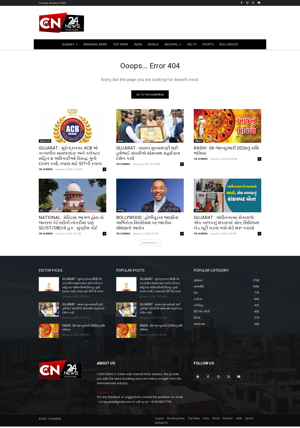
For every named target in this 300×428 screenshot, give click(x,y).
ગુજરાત (121, 142)
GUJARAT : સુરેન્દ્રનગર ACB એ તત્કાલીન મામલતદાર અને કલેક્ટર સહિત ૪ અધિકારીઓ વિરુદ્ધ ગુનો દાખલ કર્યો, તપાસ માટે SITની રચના (70, 157)
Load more (150, 244)
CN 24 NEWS (46, 170)
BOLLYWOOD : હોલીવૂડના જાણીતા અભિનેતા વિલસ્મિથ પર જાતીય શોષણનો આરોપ (147, 224)
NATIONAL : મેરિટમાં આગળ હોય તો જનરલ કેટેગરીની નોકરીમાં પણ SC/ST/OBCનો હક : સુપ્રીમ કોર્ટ (71, 224)
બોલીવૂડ (121, 211)
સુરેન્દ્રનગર (45, 142)
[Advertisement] (183, 24)
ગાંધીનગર (199, 211)
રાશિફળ (198, 142)
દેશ (41, 211)
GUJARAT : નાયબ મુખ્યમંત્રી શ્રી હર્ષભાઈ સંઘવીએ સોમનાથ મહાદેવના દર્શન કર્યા (148, 154)
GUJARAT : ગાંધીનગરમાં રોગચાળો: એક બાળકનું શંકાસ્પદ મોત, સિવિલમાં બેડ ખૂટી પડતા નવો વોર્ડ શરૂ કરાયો (226, 224)
